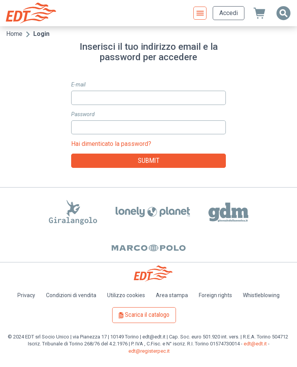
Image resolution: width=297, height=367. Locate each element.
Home (14, 33)
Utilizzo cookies (126, 295)
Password (83, 114)
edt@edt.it (255, 344)
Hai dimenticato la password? (111, 143)
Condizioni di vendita (71, 295)
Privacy (26, 295)
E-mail (78, 84)
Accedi (228, 13)
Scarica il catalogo (147, 314)
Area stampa (172, 295)
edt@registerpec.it (149, 351)
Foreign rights (215, 295)
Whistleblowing (261, 295)
